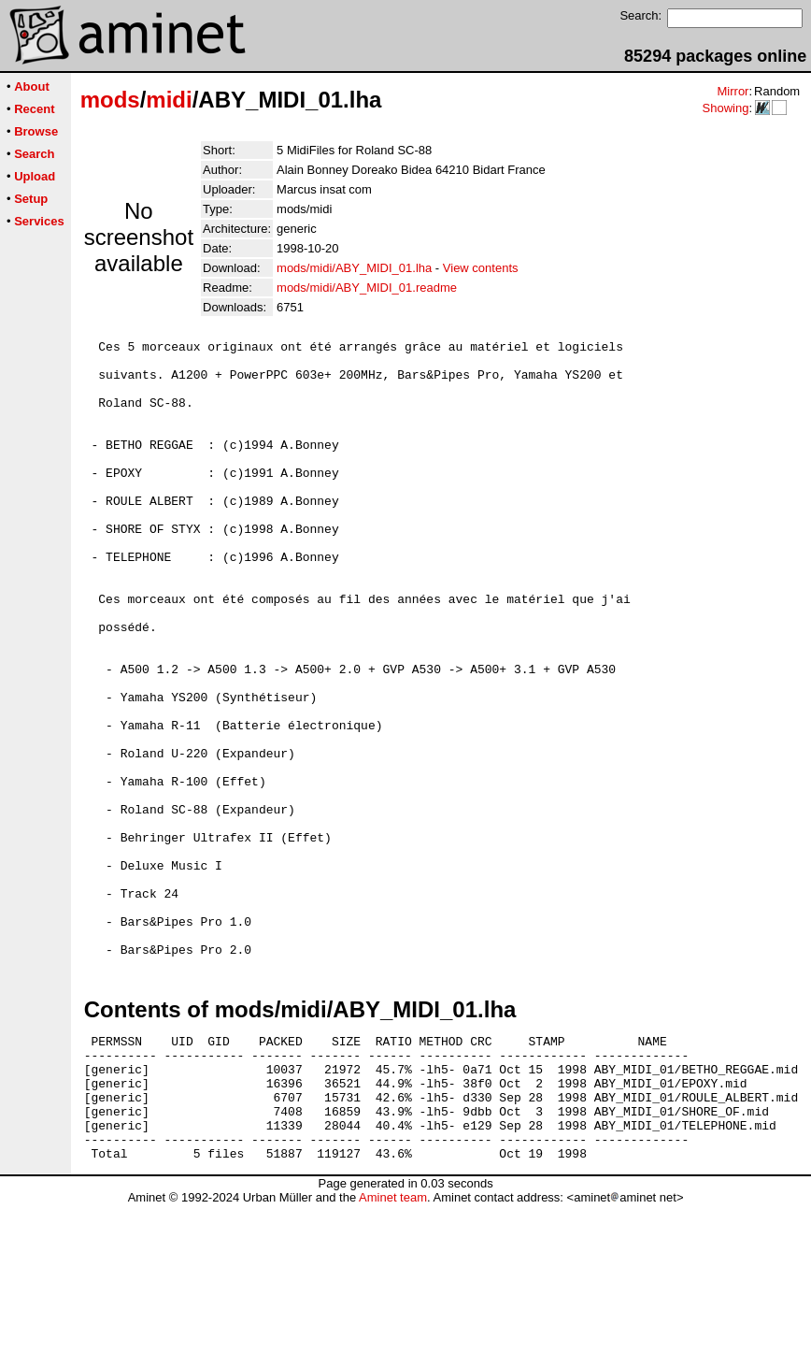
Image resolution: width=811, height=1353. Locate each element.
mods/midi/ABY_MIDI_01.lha (354, 268)
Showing (725, 108)
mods (110, 99)
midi (169, 99)
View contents (481, 268)
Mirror (732, 91)
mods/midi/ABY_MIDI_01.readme (367, 288)
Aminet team (393, 1346)
